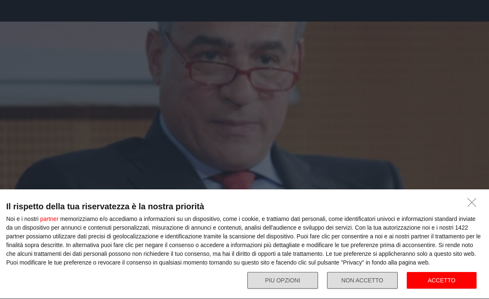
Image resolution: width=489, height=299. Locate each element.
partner (49, 219)
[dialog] (244, 244)
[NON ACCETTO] (474, 204)
